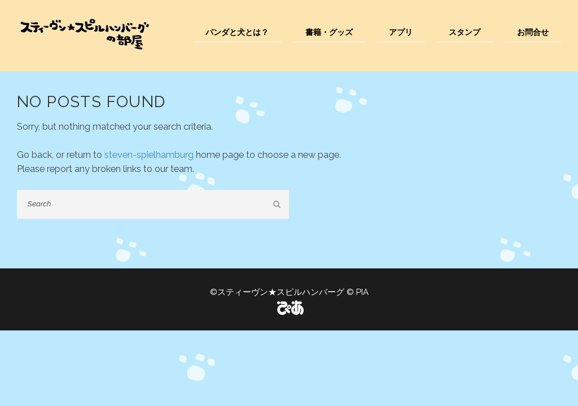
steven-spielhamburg (149, 154)
